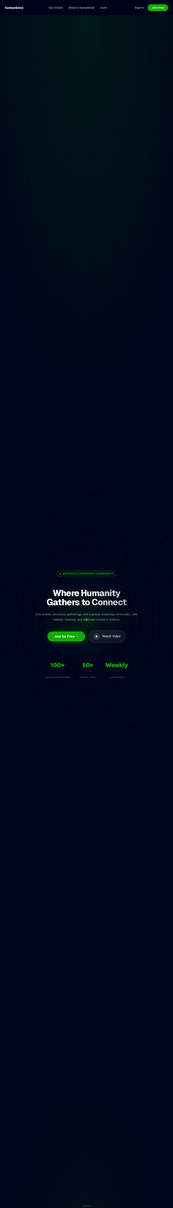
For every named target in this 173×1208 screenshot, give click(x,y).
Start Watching (24, 546)
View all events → (154, 295)
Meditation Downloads (97, 1194)
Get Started (32, 781)
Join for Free (74, 1122)
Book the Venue (148, 1194)
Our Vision (20, 1194)
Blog (72, 1194)
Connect (125, 1194)
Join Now (86, 787)
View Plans (57, 546)
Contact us (93, 871)
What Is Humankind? (48, 1194)
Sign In (104, 1122)
